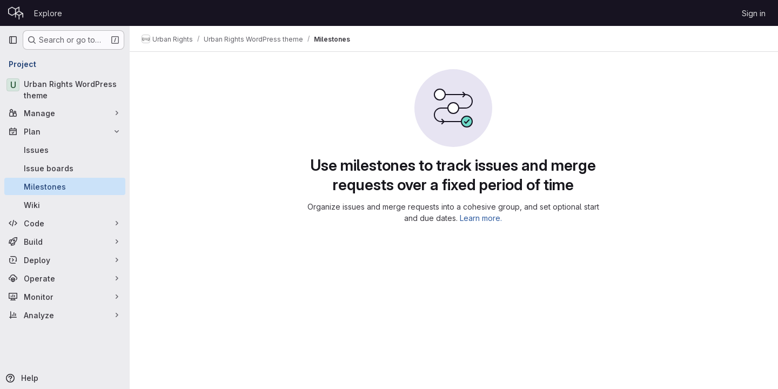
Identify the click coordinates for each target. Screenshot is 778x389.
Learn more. (482, 218)
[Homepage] (15, 13)
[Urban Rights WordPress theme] (64, 89)
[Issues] (64, 149)
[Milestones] (64, 186)
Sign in (754, 13)
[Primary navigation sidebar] (13, 40)
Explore (48, 13)
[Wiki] (64, 204)
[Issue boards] (64, 168)
